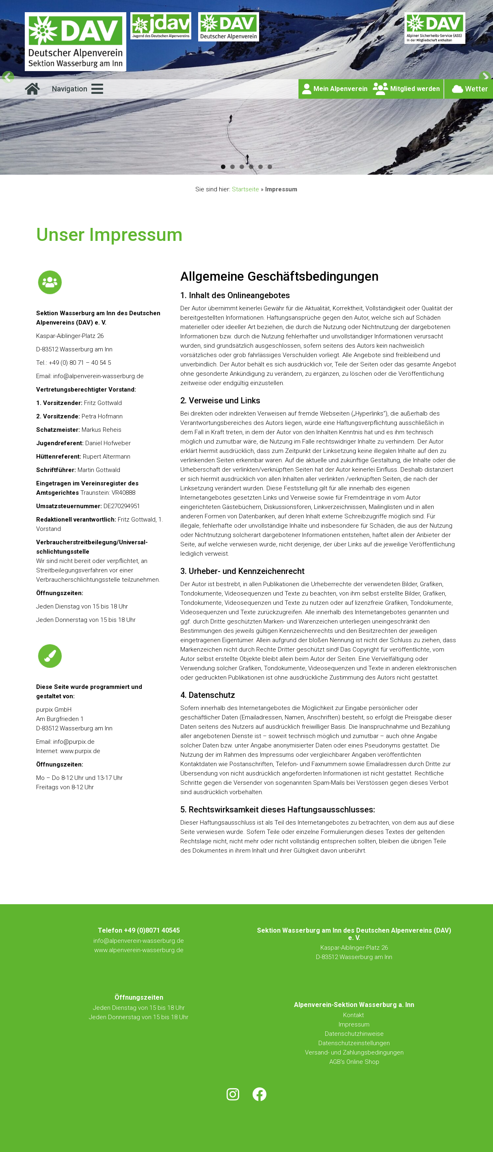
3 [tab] (242, 167)
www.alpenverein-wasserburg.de (139, 950)
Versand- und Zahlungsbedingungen (354, 1052)
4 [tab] (251, 167)
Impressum (354, 1024)
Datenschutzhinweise (354, 1033)
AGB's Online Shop (354, 1061)
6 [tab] (270, 167)
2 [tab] (232, 167)
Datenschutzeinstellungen (354, 1043)
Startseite (245, 189)
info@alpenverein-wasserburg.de (138, 940)
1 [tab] (223, 167)
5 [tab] (260, 167)
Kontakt (354, 1015)
